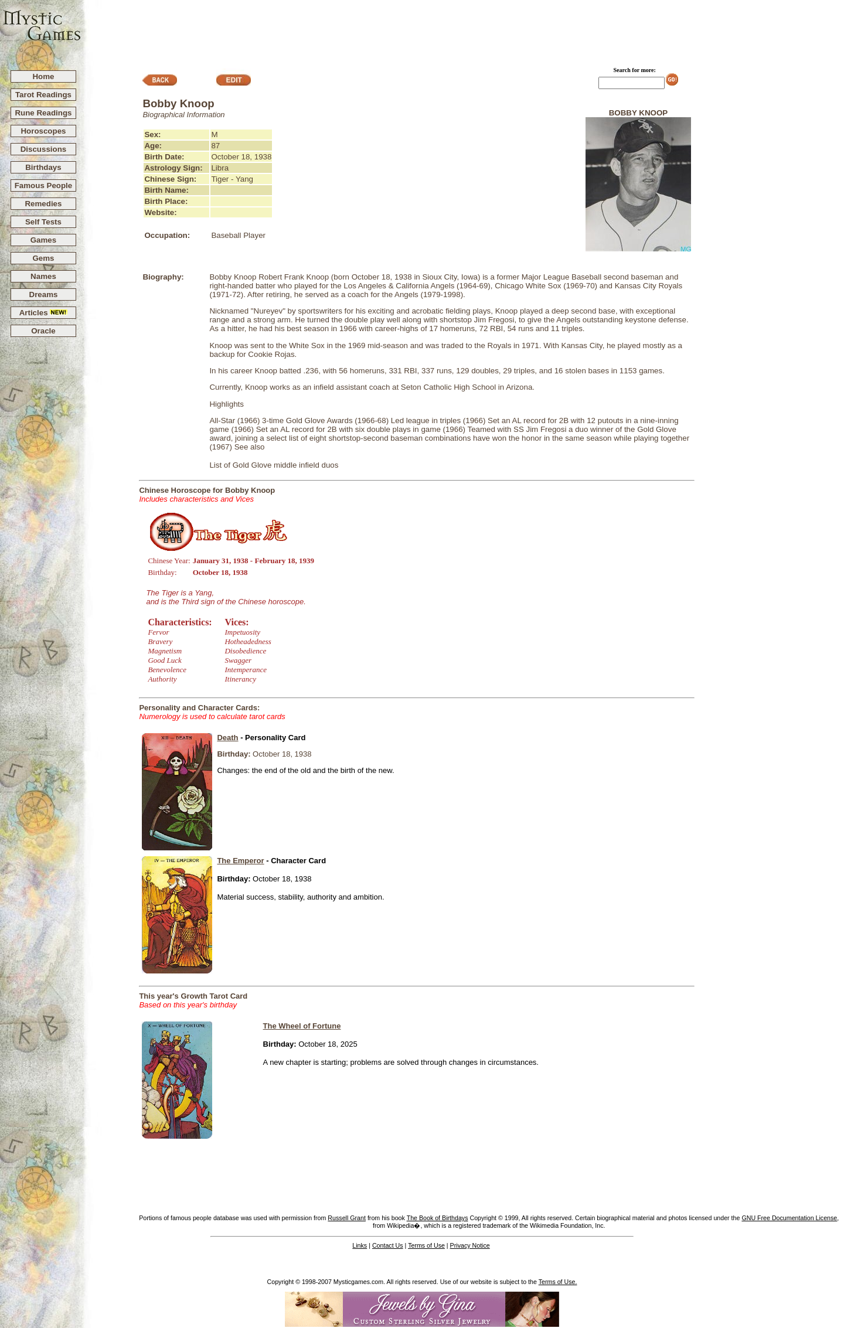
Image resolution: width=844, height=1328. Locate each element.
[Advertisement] (463, 30)
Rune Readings (43, 112)
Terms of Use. (558, 1281)
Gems (43, 258)
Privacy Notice (470, 1245)
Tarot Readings (43, 94)
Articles (43, 312)
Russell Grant (347, 1217)
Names (43, 276)
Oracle (43, 330)
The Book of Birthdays (437, 1217)
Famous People (44, 185)
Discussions (44, 149)
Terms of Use (426, 1245)
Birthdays (43, 167)
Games (43, 240)
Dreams (43, 294)
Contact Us (387, 1245)
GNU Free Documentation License (789, 1217)
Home (43, 76)
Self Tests (43, 221)
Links (359, 1245)
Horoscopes (43, 131)
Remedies (43, 203)
